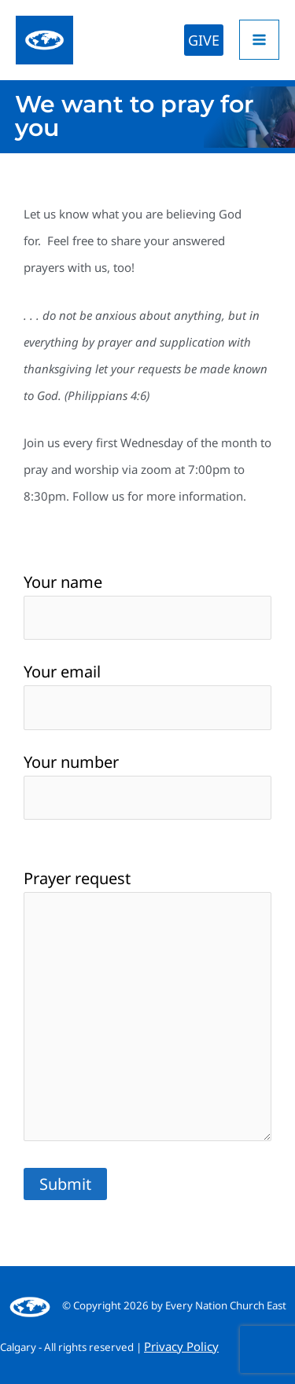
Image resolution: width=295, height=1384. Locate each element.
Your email (147, 695)
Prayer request (147, 1008)
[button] (203, 40)
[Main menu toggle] (259, 40)
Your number (147, 785)
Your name (147, 605)
